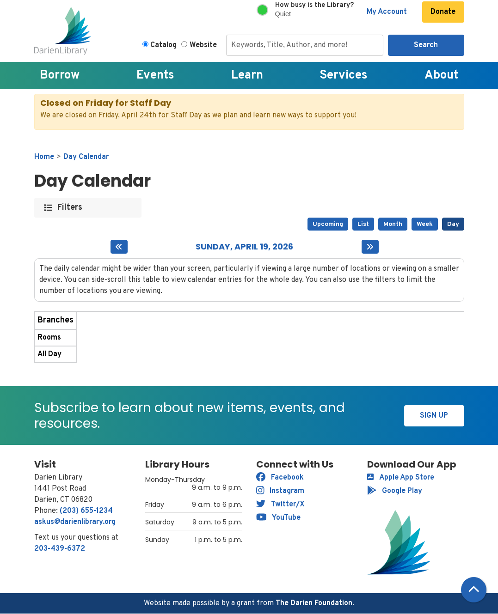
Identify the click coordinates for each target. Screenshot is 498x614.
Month (392, 224)
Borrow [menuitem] (60, 75)
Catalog (163, 45)
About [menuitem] (441, 75)
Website (203, 45)
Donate (442, 12)
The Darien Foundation (314, 603)
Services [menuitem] (344, 75)
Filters (70, 207)
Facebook (280, 477)
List (363, 224)
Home (44, 157)
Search (426, 45)
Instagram (280, 491)
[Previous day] (119, 247)
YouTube (278, 518)
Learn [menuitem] (247, 75)
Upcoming (328, 224)
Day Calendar (86, 157)
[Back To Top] (473, 589)
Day (453, 224)
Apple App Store (400, 477)
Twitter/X (280, 504)
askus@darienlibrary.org (75, 522)
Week (425, 224)
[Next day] (370, 247)
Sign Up (434, 415)
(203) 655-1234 (86, 511)
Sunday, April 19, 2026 (244, 247)
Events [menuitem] (155, 75)
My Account (387, 12)
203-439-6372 (59, 548)
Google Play (394, 491)
